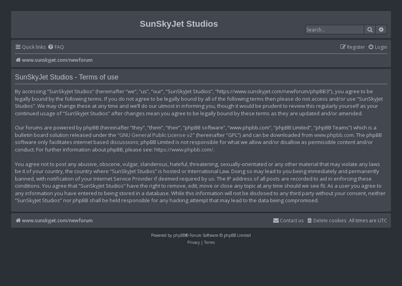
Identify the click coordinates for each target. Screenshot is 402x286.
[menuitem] (56, 47)
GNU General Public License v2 (156, 134)
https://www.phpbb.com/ (183, 149)
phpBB (179, 235)
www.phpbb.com (334, 134)
